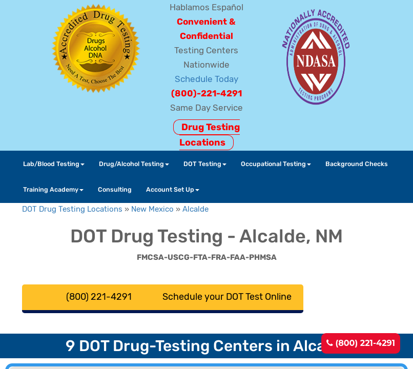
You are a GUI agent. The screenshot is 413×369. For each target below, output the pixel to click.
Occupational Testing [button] (276, 164)
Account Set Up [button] (172, 189)
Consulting (115, 189)
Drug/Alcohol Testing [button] (134, 164)
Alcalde (195, 209)
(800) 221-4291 (360, 343)
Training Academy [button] (53, 189)
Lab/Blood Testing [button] (54, 164)
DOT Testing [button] (204, 164)
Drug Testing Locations (209, 134)
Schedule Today (206, 79)
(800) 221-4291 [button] (99, 296)
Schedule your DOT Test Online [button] (227, 296)
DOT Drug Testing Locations (72, 209)
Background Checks (356, 164)
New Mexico (152, 209)
